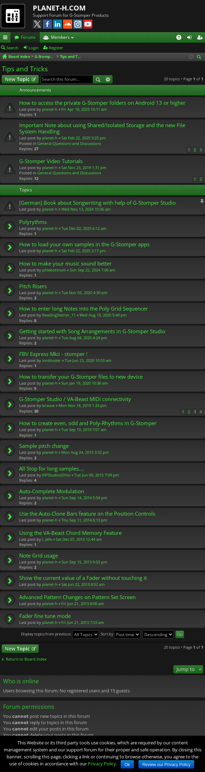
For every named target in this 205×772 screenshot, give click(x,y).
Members (60, 37)
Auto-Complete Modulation (51, 491)
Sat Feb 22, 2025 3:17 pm (83, 250)
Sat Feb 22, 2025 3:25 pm (83, 137)
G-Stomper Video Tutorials (51, 161)
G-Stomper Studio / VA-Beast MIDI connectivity (75, 399)
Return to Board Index (26, 659)
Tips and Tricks (25, 68)
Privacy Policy (102, 763)
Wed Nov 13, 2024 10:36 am (86, 209)
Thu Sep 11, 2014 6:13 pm (84, 520)
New (17, 79)
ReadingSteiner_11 (59, 315)
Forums (28, 37)
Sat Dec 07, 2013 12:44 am (79, 539)
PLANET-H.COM (59, 8)
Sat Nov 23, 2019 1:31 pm (83, 167)
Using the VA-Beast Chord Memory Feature (70, 533)
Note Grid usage (38, 555)
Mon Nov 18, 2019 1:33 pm (82, 405)
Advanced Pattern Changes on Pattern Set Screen (77, 597)
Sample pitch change (44, 446)
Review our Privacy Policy (166, 764)
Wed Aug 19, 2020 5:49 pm (103, 315)
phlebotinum (54, 269)
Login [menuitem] (191, 38)
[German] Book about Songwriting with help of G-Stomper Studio (97, 202)
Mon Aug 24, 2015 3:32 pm (85, 452)
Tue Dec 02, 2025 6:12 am (83, 228)
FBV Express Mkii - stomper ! (53, 354)
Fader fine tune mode (45, 616)
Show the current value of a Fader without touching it (83, 578)
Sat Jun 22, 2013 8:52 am (83, 584)
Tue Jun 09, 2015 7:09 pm (96, 475)
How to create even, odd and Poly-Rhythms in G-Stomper (88, 423)
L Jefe (47, 539)
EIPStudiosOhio (56, 475)
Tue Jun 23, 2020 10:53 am (88, 360)
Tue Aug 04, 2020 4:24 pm (84, 337)
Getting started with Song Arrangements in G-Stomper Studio (92, 331)
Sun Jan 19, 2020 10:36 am (84, 383)
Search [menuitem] (200, 57)
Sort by (121, 635)
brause (48, 405)
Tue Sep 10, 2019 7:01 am (83, 429)
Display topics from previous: (60, 635)
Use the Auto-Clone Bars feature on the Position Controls (87, 513)
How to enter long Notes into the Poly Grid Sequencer (83, 308)
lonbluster (51, 360)
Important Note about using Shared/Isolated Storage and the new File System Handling (102, 128)
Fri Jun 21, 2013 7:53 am (82, 622)
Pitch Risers (33, 286)
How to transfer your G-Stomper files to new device (81, 376)
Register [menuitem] (201, 38)
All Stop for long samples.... (51, 468)
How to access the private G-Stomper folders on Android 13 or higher (102, 103)
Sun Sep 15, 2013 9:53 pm (84, 562)
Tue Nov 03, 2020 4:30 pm (84, 292)
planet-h (50, 109)
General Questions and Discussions (69, 143)
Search (12, 47)
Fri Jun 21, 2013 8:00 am (82, 603)
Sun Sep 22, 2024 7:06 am (92, 269)
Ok (127, 764)
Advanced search (108, 79)
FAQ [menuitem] (181, 38)
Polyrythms (33, 222)
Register (56, 47)
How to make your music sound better (65, 263)
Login (34, 47)
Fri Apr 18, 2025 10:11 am (84, 109)
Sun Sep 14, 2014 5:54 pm (84, 497)
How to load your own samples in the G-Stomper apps (84, 244)
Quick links (6, 38)
